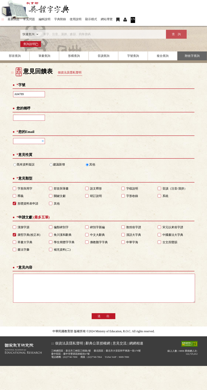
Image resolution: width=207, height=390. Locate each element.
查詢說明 (30, 44)
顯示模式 (91, 19)
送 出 (103, 321)
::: (2, 19)
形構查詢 (74, 55)
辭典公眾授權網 (98, 349)
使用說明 (76, 19)
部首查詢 (15, 55)
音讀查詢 (103, 55)
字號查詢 (133, 55)
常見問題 (29, 19)
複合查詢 (163, 55)
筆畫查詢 (44, 55)
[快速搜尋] (102, 34)
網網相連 (136, 349)
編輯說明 (44, 19)
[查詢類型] (29, 34)
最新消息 (13, 19)
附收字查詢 (192, 55)
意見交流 (120, 349)
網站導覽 (107, 19)
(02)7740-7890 (70, 362)
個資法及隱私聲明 (70, 72)
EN (133, 19)
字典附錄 (60, 19)
